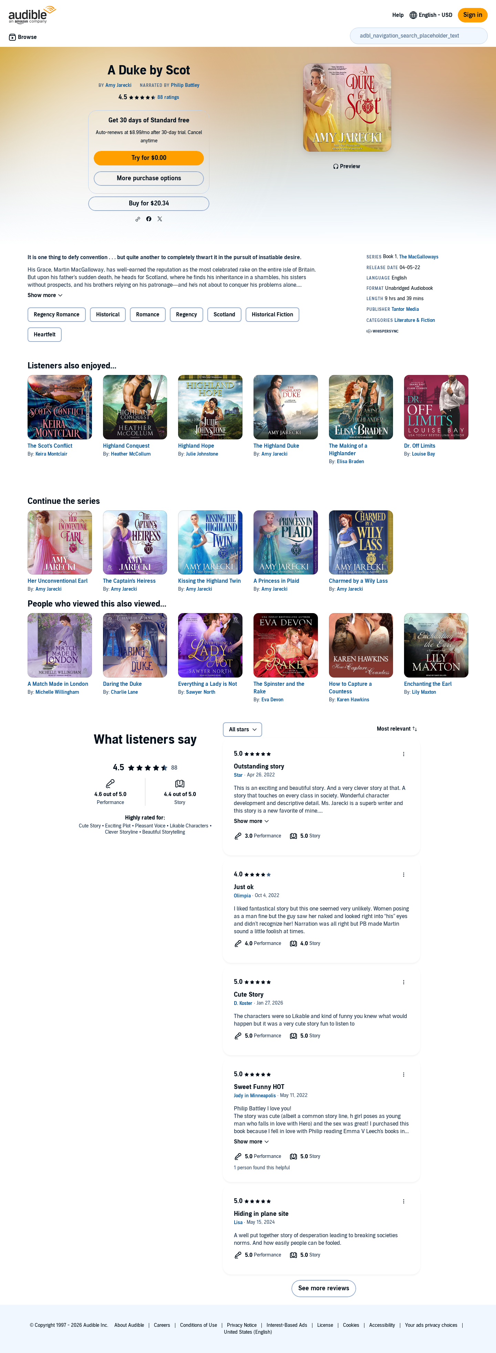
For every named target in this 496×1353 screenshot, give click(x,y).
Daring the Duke (122, 684)
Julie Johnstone (202, 454)
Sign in (472, 15)
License (325, 1325)
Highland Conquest (126, 445)
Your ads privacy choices (431, 1325)
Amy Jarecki (274, 454)
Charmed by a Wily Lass (358, 581)
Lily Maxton (424, 692)
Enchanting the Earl (428, 684)
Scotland (224, 314)
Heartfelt (44, 334)
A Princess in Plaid (276, 581)
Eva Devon (272, 700)
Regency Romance (57, 314)
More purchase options (149, 178)
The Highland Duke (276, 445)
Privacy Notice (242, 1325)
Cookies (351, 1325)
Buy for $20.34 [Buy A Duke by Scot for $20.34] (149, 203)
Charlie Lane (124, 692)
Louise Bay (423, 454)
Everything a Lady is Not (207, 684)
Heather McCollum (131, 454)
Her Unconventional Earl (57, 581)
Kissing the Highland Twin (209, 581)
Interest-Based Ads (287, 1325)
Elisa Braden (350, 462)
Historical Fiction (272, 314)
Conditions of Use (198, 1325)
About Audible (129, 1325)
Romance (147, 314)
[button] (138, 219)
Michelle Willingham (57, 692)
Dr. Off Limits (419, 445)
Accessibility (382, 1325)
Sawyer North (200, 692)
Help (398, 15)
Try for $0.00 (149, 158)
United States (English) (248, 1332)
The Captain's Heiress (129, 581)
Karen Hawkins (353, 700)
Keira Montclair (51, 454)
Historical (108, 314)
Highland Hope (196, 445)
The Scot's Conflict (50, 445)
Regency (186, 314)
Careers (162, 1325)
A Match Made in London (58, 684)
